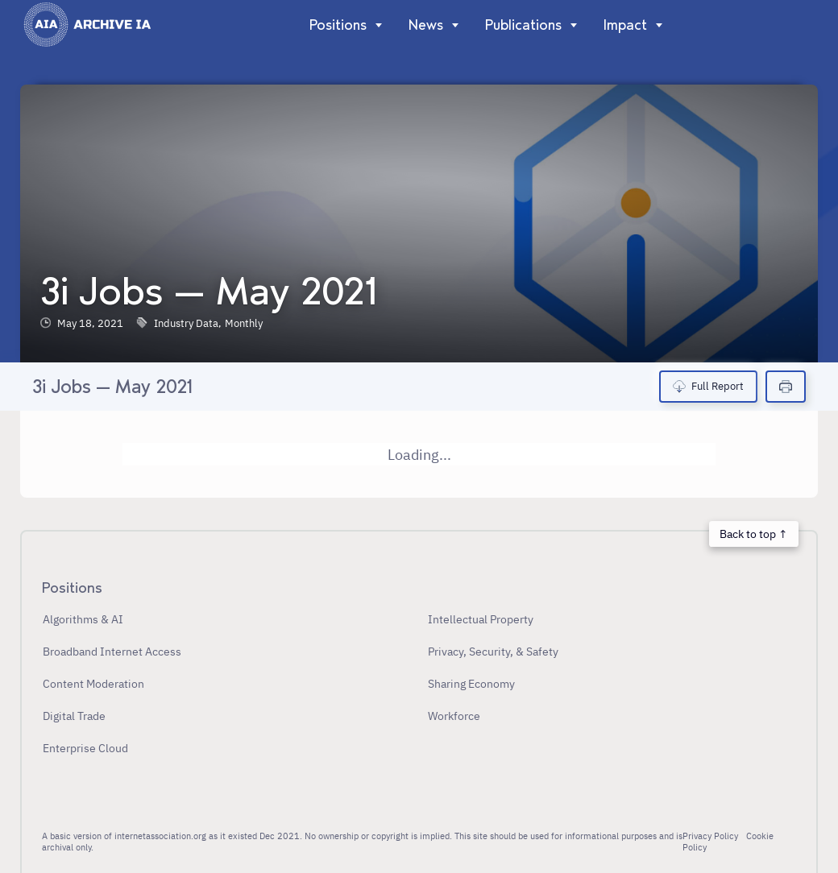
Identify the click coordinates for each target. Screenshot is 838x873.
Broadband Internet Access (112, 651)
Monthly (244, 323)
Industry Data (186, 323)
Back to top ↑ (753, 533)
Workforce (454, 715)
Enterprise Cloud (85, 747)
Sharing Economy (471, 683)
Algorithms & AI (83, 619)
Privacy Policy (710, 836)
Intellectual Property (480, 619)
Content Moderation (93, 683)
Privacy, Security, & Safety (493, 651)
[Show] (375, 25)
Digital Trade (74, 715)
